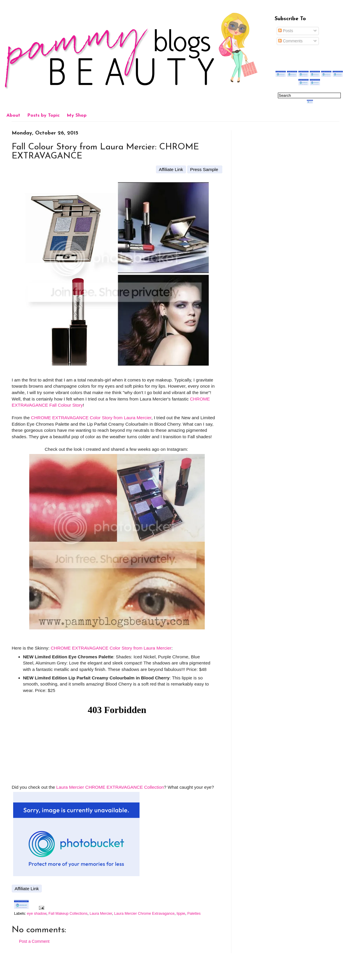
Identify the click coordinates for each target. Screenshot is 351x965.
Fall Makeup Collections (68, 914)
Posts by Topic (43, 115)
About (13, 115)
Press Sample (204, 169)
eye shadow (37, 914)
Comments (290, 41)
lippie (181, 914)
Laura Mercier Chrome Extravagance (144, 914)
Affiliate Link (171, 169)
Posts (285, 30)
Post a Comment (34, 941)
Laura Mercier (101, 914)
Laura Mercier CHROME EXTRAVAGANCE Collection (110, 787)
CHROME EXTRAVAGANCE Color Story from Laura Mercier (91, 417)
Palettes (194, 914)
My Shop (77, 115)
